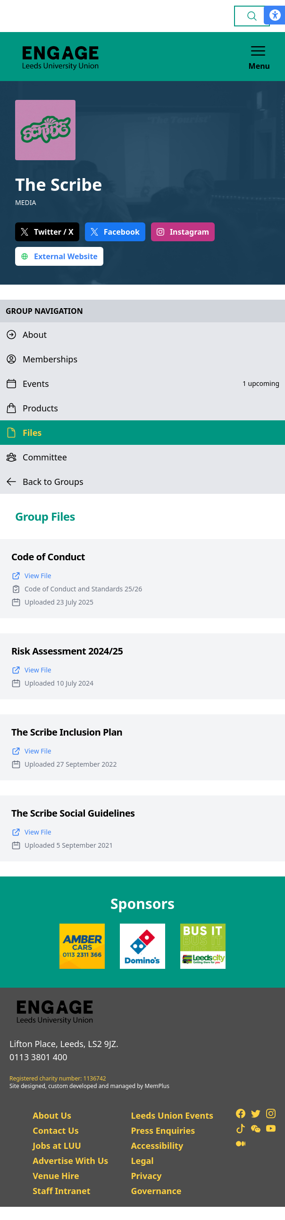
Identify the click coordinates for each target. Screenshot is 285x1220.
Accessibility (157, 1145)
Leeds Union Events (172, 1115)
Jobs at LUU (57, 1145)
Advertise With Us (70, 1160)
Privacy (146, 1175)
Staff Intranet (61, 1190)
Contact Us (56, 1130)
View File (31, 576)
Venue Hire (56, 1175)
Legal (142, 1160)
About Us (52, 1115)
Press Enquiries (163, 1130)
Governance (156, 1190)
